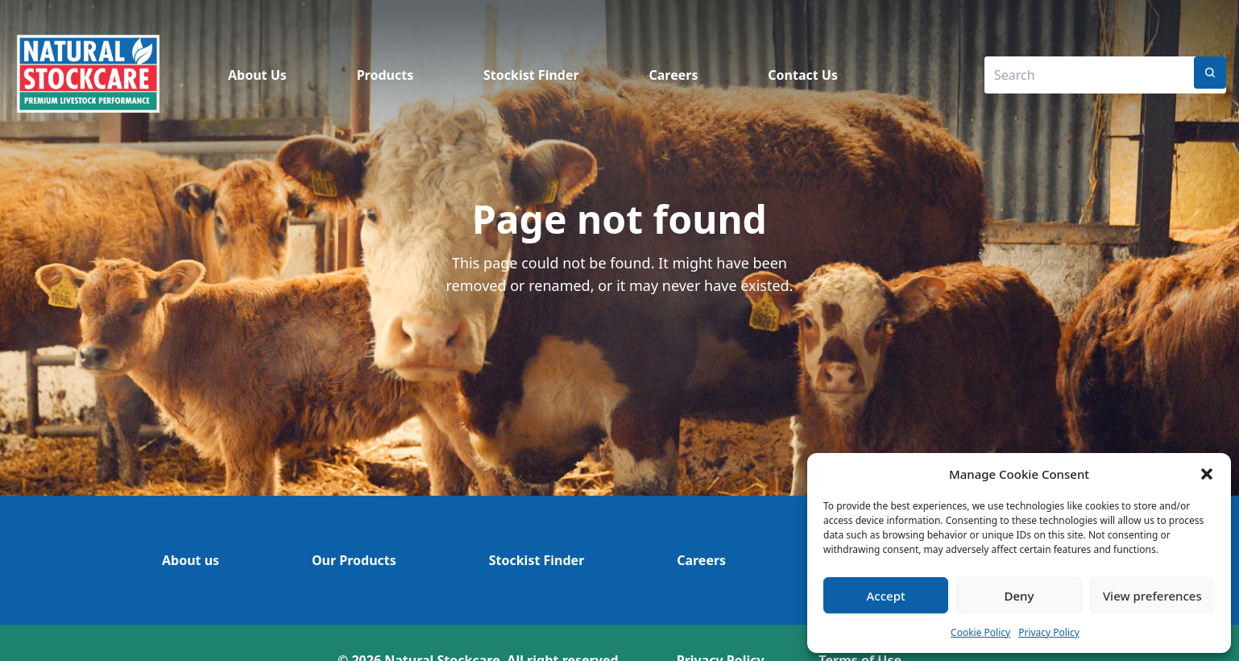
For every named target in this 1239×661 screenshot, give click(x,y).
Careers (673, 75)
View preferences (1152, 596)
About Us (257, 75)
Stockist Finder (531, 75)
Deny (1019, 596)
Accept (886, 596)
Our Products (354, 560)
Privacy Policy (1048, 632)
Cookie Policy (980, 632)
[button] (1207, 474)
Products (385, 75)
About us (190, 560)
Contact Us (803, 75)
